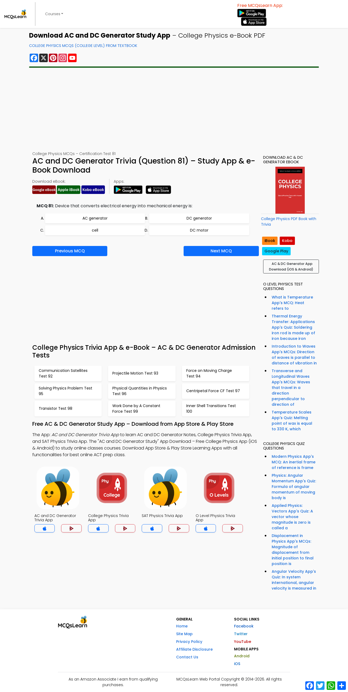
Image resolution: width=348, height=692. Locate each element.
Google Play (276, 251)
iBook (269, 240)
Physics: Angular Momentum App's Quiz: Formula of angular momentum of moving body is (294, 486)
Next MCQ (221, 251)
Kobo (287, 240)
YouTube (242, 641)
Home (182, 626)
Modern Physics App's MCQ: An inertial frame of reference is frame (293, 462)
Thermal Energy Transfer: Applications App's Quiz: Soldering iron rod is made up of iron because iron (293, 327)
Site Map (184, 634)
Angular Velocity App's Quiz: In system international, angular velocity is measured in (294, 580)
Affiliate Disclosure (194, 649)
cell (95, 230)
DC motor (199, 230)
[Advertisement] (174, 109)
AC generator (95, 218)
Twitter (241, 634)
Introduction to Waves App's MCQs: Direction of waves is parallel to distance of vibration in (294, 355)
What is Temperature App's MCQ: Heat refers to (292, 303)
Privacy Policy (189, 641)
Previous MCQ (70, 251)
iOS (237, 663)
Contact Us (187, 657)
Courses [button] (52, 14)
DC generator (199, 218)
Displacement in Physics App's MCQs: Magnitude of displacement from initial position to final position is (293, 549)
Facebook (244, 626)
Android (242, 656)
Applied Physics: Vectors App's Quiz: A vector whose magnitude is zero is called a (292, 517)
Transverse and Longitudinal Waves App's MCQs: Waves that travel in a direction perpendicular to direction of (291, 387)
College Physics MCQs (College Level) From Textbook (83, 45)
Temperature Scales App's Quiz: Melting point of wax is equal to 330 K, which (292, 420)
